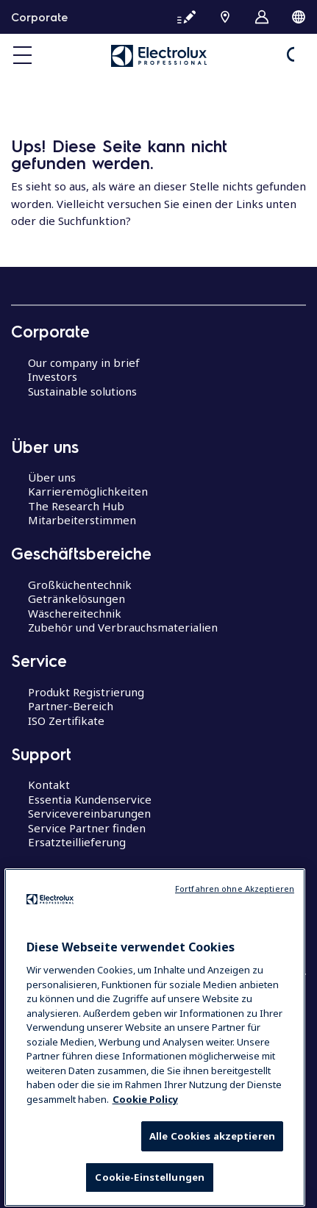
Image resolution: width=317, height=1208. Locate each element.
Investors (52, 376)
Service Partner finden (87, 828)
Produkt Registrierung (86, 692)
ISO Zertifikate (66, 720)
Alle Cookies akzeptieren (212, 1183)
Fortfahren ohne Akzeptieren (234, 935)
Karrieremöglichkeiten (88, 491)
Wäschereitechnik (74, 613)
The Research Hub (76, 505)
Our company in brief (84, 362)
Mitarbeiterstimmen (82, 519)
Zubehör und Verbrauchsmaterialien (123, 627)
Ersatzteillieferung (77, 841)
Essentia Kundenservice (90, 799)
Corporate (39, 17)
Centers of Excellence (84, 905)
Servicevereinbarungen (89, 813)
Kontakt (49, 784)
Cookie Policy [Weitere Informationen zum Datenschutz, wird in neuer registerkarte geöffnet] (145, 1145)
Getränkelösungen (76, 598)
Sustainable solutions (82, 391)
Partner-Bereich (70, 705)
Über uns (52, 477)
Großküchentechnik (80, 584)
